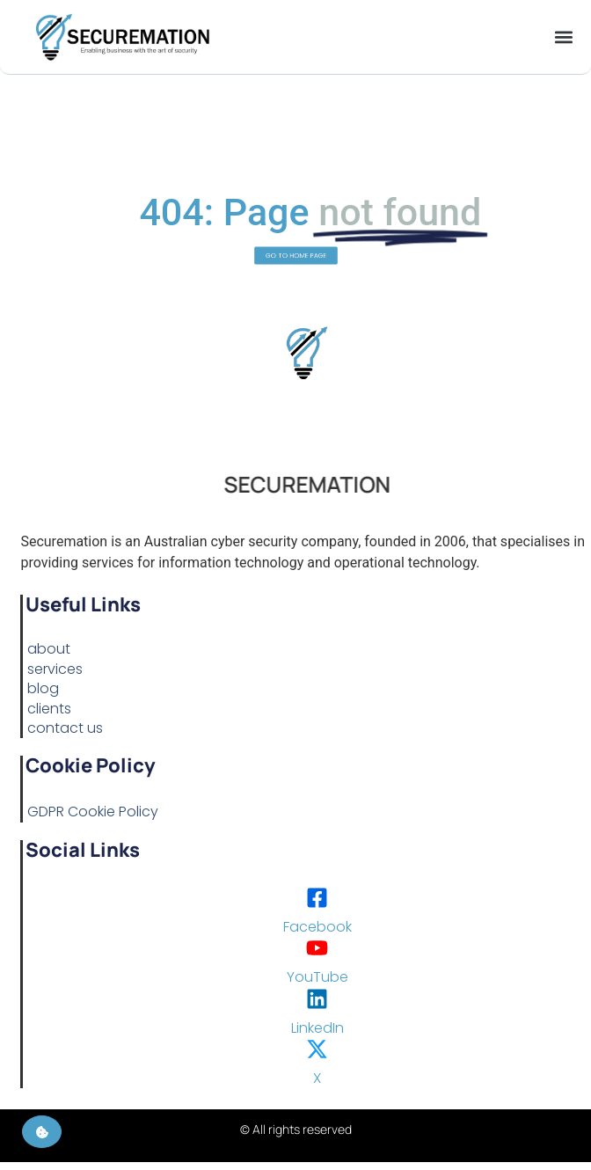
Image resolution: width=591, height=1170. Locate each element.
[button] (563, 37)
